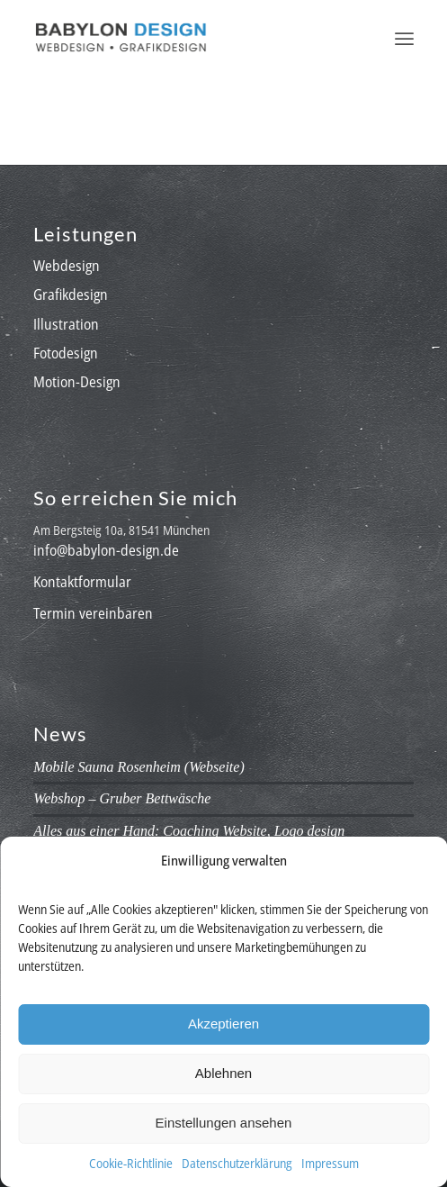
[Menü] (404, 37)
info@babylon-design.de (106, 550)
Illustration (66, 324)
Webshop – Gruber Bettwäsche (121, 798)
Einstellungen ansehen (224, 1122)
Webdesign (66, 266)
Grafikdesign (70, 294)
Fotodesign (65, 353)
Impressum (330, 1163)
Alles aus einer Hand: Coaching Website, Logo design (188, 830)
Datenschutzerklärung (237, 1163)
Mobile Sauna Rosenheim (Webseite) (138, 767)
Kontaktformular (82, 582)
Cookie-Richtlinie (131, 1163)
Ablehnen (223, 1073)
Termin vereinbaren (93, 613)
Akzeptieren (223, 1023)
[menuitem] (404, 37)
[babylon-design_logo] (185, 37)
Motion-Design (77, 382)
